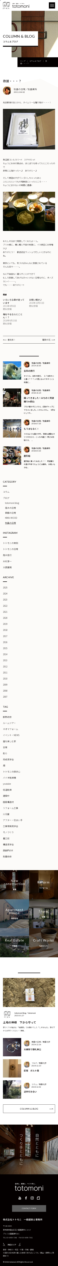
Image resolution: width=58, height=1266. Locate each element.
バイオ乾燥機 (9, 777)
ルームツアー (9, 723)
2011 (5, 672)
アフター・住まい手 (12, 820)
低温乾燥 (7, 789)
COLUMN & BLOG (29, 1108)
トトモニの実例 (10, 543)
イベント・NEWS (11, 735)
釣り (5, 753)
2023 (5, 599)
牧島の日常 (10, 522)
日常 (5, 747)
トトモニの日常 (10, 549)
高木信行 (7, 555)
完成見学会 (8, 759)
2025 (5, 587)
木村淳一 (7, 561)
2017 (5, 636)
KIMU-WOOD (11, 517)
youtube (7, 783)
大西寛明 (7, 567)
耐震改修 (7, 856)
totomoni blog (12, 502)
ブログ (6, 497)
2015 (5, 648)
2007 (5, 696)
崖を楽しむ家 (9, 741)
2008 (5, 690)
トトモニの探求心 (11, 771)
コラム (6, 491)
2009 (5, 684)
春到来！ (12, 339)
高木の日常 (10, 507)
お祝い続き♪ (35, 299)
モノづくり (8, 832)
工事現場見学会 (10, 826)
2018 (5, 629)
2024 (5, 593)
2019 (5, 623)
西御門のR (8, 850)
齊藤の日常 (10, 512)
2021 (5, 611)
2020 (5, 617)
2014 (5, 654)
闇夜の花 (46, 339)
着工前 (6, 838)
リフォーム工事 (10, 808)
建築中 (6, 795)
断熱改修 (7, 716)
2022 (5, 605)
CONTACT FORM (29, 1208)
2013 (5, 660)
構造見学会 (8, 844)
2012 (5, 666)
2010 (5, 678)
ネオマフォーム (10, 729)
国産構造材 (8, 802)
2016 (5, 642)
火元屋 (6, 814)
